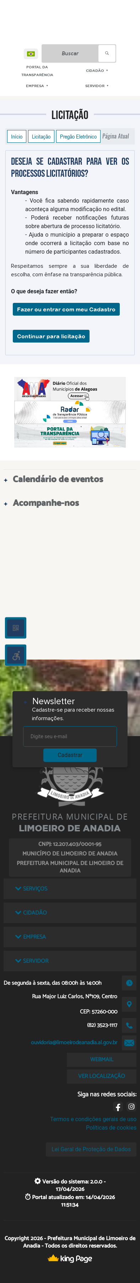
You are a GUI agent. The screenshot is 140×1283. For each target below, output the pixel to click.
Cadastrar (70, 755)
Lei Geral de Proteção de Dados (91, 1149)
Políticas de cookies (111, 1127)
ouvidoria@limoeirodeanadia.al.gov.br (74, 1042)
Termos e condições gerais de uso (93, 1119)
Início (16, 136)
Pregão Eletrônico (78, 136)
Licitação (41, 136)
